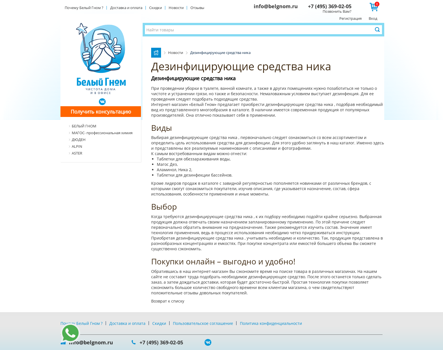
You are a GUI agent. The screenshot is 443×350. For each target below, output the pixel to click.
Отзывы (197, 7)
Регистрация (350, 18)
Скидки (155, 7)
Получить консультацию (101, 111)
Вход (373, 18)
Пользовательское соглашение (203, 323)
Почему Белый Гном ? (84, 7)
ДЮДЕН (79, 139)
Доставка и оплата (126, 7)
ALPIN (77, 146)
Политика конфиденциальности (271, 323)
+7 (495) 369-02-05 (329, 6)
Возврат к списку (167, 301)
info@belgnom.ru (276, 6)
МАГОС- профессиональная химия (102, 132)
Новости (176, 7)
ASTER (77, 153)
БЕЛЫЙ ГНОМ (84, 126)
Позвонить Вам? (337, 11)
